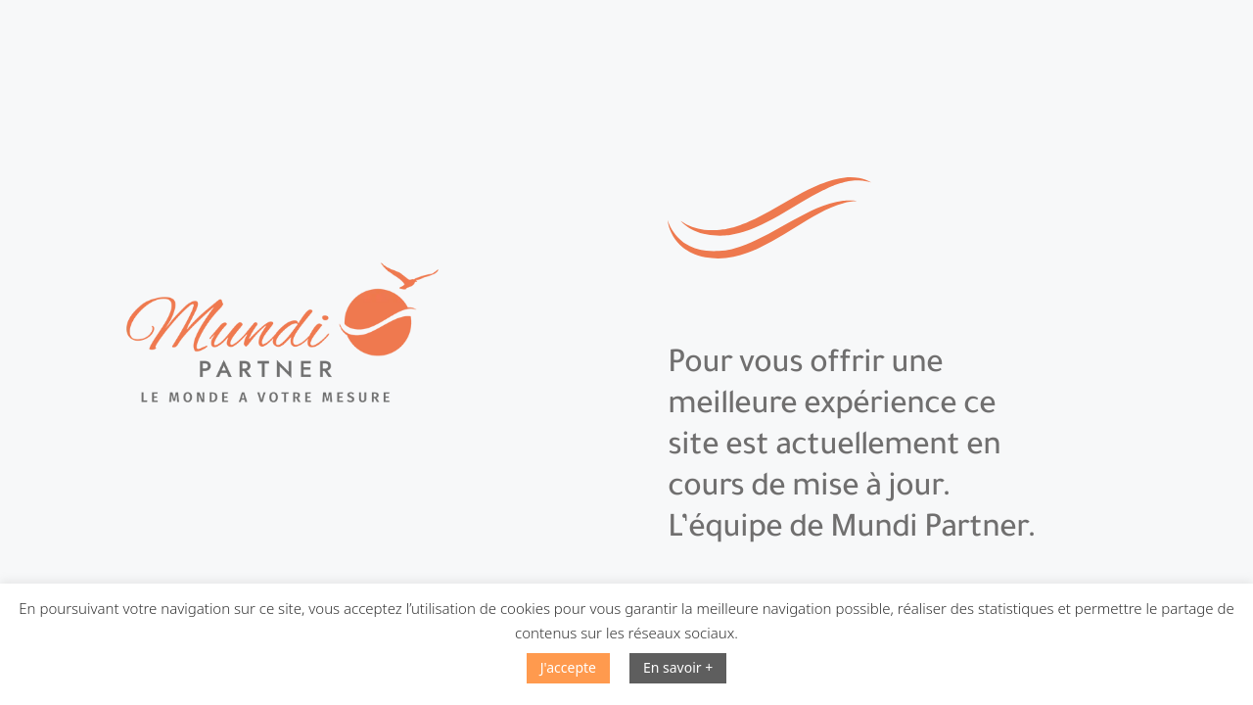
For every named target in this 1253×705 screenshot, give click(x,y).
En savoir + (678, 667)
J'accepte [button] (568, 667)
